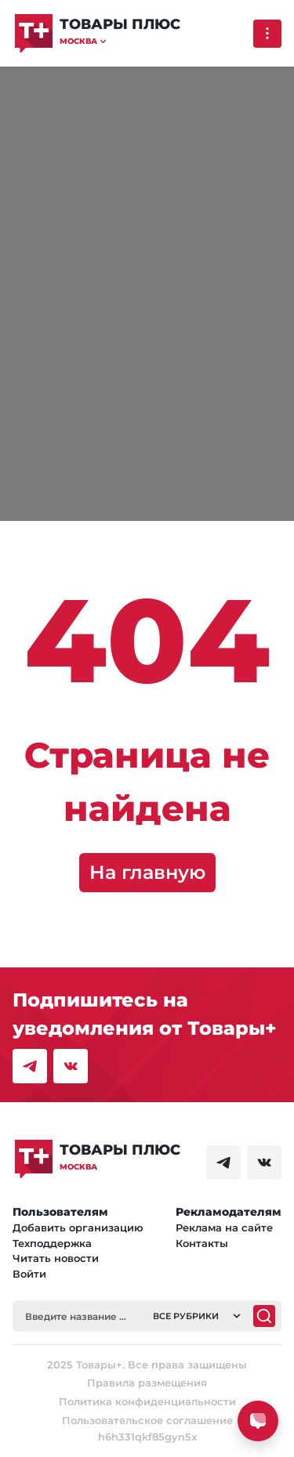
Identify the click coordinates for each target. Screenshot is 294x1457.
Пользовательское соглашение (147, 1420)
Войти (29, 1273)
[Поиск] (264, 1316)
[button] (120, 41)
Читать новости (56, 1258)
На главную (147, 872)
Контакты (202, 1243)
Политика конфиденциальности (147, 1401)
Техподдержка (52, 1243)
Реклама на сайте (224, 1227)
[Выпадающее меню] (267, 34)
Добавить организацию (78, 1227)
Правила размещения (147, 1382)
